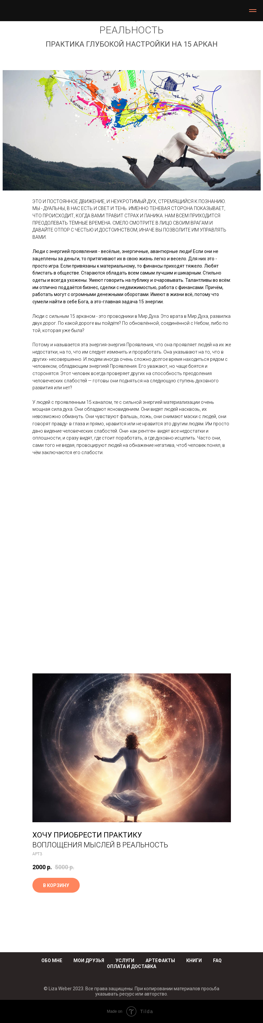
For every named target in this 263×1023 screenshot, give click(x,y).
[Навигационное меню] (252, 10)
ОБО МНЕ (51, 960)
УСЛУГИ (124, 960)
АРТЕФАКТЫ (160, 960)
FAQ (217, 960)
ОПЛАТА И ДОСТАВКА (131, 966)
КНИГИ (194, 960)
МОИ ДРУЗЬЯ (88, 960)
